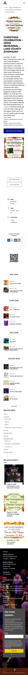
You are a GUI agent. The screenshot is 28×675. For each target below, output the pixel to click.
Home (6, 7)
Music (12, 220)
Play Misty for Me (15, 316)
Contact (6, 449)
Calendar (6, 417)
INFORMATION (8, 439)
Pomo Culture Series (16, 391)
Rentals (6, 436)
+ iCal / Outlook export (14, 184)
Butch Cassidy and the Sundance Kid (16, 349)
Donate (6, 430)
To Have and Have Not (16, 376)
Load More (14, 406)
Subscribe (14, 651)
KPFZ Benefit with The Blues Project (16, 368)
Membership (8, 433)
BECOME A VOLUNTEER (12, 444)
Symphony (13, 222)
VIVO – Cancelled (15, 309)
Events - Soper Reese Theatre (15, 7)
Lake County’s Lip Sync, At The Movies (16, 291)
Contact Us (8, 447)
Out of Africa (14, 399)
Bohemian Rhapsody (16, 324)
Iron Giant (13, 341)
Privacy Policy (8, 452)
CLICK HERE (16, 123)
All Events (8, 419)
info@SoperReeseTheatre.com (12, 580)
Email (6, 633)
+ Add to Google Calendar (14, 179)
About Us (8, 441)
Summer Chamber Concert (15, 384)
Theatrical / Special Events (13, 427)
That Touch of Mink (15, 283)
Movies (7, 422)
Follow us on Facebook (10, 605)
